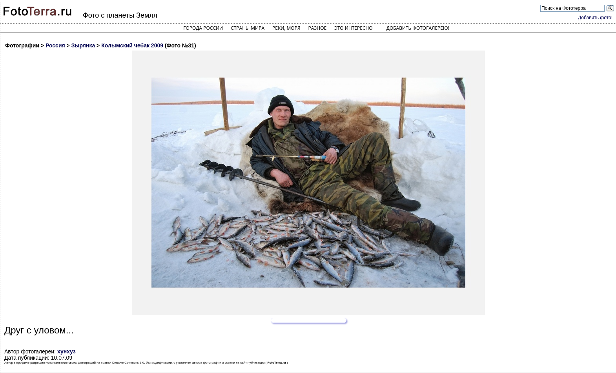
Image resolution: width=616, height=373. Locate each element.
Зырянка (83, 45)
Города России (203, 28)
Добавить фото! (595, 17)
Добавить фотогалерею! (417, 28)
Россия (55, 45)
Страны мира (247, 28)
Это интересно (353, 28)
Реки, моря (286, 28)
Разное (317, 28)
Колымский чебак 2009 (132, 45)
